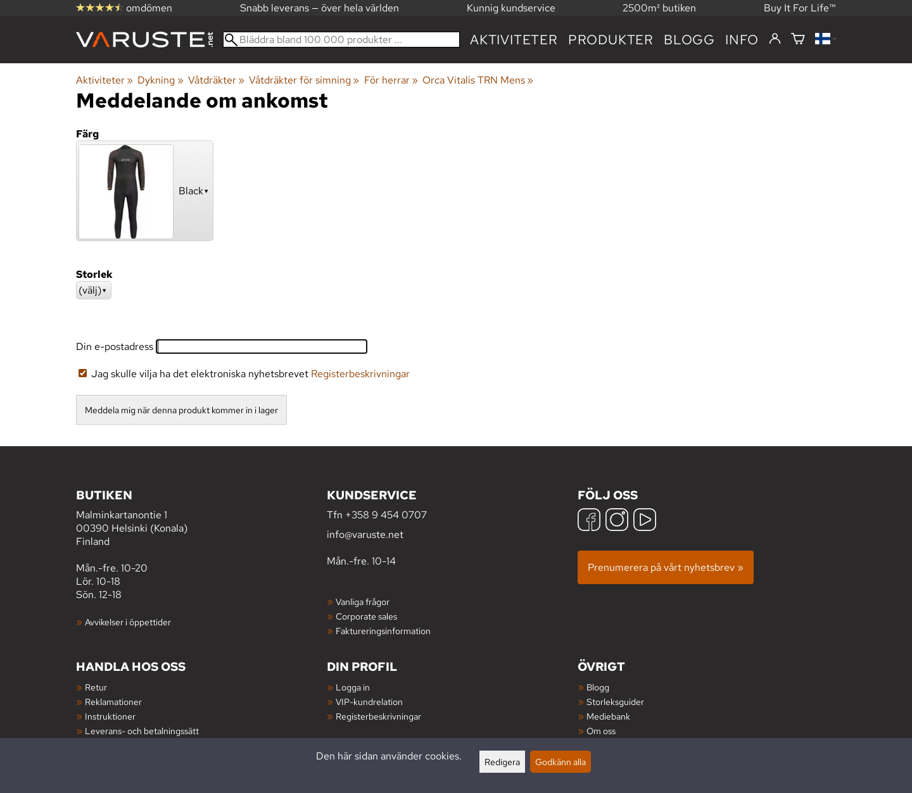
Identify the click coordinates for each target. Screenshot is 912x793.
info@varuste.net (365, 534)
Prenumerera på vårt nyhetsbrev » (666, 567)
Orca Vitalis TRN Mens (477, 80)
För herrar (391, 80)
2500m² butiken (659, 8)
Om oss (601, 731)
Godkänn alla (560, 762)
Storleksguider (615, 702)
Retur (96, 687)
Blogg (597, 687)
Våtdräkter (216, 80)
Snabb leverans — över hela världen (319, 8)
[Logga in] (775, 39)
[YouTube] (644, 521)
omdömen (124, 8)
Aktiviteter (514, 39)
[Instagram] (616, 521)
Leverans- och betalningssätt (142, 731)
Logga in (353, 687)
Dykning (160, 80)
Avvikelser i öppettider (128, 622)
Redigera (502, 762)
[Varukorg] (798, 39)
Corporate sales (366, 616)
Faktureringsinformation (383, 631)
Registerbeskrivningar (360, 373)
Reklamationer (113, 702)
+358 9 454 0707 (386, 514)
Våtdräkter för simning (304, 80)
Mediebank (608, 716)
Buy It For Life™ (800, 8)
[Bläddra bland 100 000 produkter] (341, 39)
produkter (611, 39)
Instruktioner (110, 716)
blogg (689, 39)
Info (742, 39)
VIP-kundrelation (369, 702)
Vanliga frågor (363, 602)
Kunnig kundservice (511, 8)
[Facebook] (589, 521)
